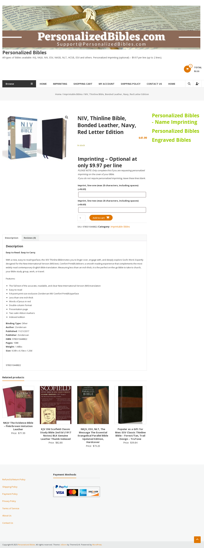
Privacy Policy (9, 501)
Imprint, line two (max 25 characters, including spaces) (108, 202)
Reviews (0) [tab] (30, 237)
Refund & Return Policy (13, 479)
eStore (64, 544)
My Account (112, 83)
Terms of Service (10, 508)
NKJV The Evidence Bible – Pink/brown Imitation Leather (18, 426)
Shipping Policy (136, 83)
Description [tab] (11, 237)
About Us (6, 515)
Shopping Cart (88, 83)
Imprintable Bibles (73, 94)
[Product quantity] (81, 218)
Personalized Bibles (24, 52)
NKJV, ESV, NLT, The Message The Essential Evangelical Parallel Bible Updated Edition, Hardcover (93, 435)
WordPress (97, 544)
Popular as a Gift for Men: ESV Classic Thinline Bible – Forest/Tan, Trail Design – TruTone (130, 433)
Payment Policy (10, 493)
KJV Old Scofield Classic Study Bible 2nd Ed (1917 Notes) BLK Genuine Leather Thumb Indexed (55, 433)
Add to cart (99, 217)
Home (49, 83)
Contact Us (160, 83)
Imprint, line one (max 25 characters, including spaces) (108, 187)
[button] (67, 117)
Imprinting (66, 83)
